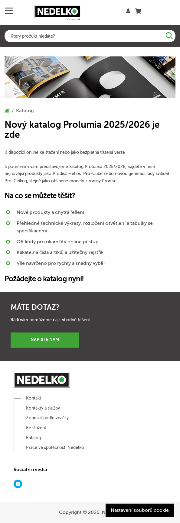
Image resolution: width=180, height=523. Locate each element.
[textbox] (90, 36)
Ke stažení (36, 428)
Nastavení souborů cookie (140, 510)
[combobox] (90, 36)
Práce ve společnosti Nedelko (55, 447)
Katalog (33, 438)
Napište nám (45, 339)
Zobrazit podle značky (47, 418)
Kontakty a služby (43, 408)
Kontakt (33, 398)
